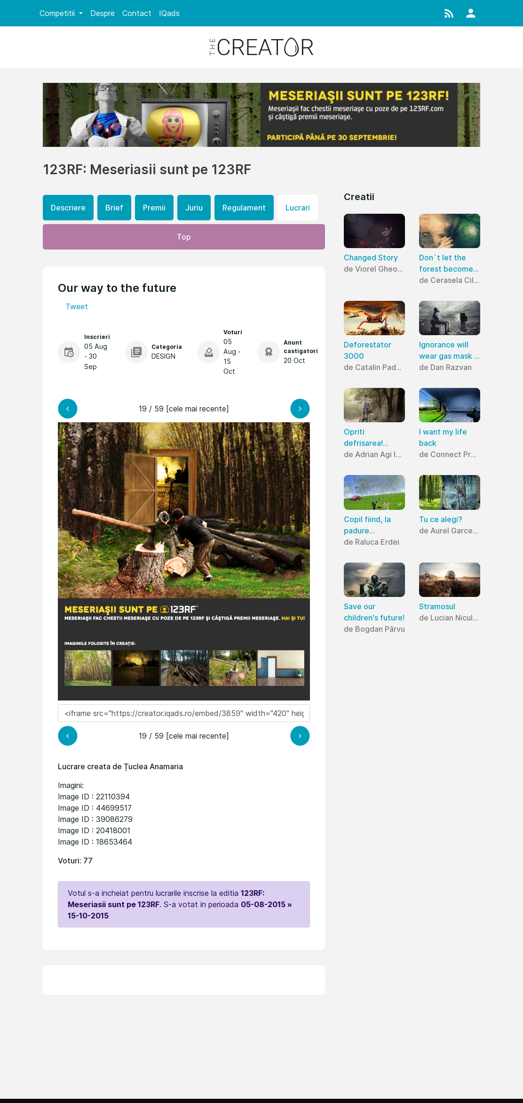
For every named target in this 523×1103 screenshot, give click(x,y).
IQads (169, 13)
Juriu (194, 207)
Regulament (244, 207)
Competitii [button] (58, 13)
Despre (102, 13)
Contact (136, 13)
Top (184, 237)
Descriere (68, 207)
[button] (449, 13)
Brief (114, 207)
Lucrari (297, 207)
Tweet (76, 306)
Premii (154, 207)
